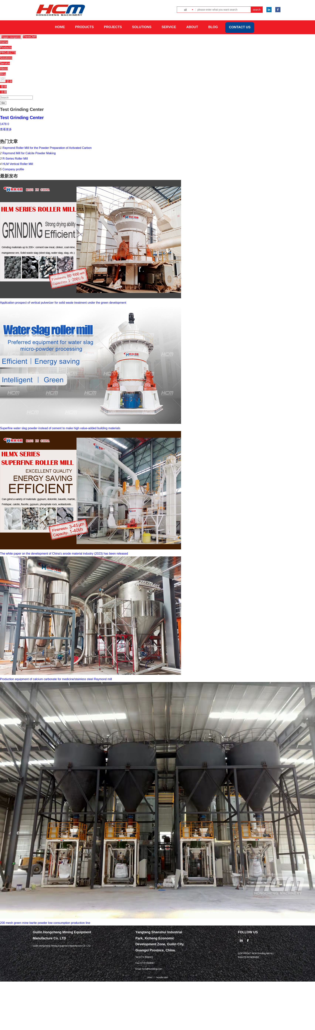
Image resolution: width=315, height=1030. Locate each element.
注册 (3, 92)
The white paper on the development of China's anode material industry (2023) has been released (64, 553)
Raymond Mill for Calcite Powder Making (29, 153)
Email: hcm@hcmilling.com (148, 969)
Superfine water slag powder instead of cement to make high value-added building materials (60, 428)
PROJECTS (8, 52)
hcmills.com (162, 977)
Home (4, 42)
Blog (3, 74)
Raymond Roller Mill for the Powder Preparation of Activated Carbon (47, 147)
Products (6, 47)
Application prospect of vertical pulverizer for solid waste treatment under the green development (63, 302)
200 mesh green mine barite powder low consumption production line (45, 922)
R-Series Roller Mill (15, 158)
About (4, 68)
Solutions (6, 58)
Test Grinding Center (22, 117)
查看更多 (6, 129)
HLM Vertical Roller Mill (17, 164)
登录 (6, 81)
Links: (150, 977)
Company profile (13, 169)
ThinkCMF (30, 36)
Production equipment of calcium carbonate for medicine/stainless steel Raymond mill (56, 679)
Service (5, 63)
